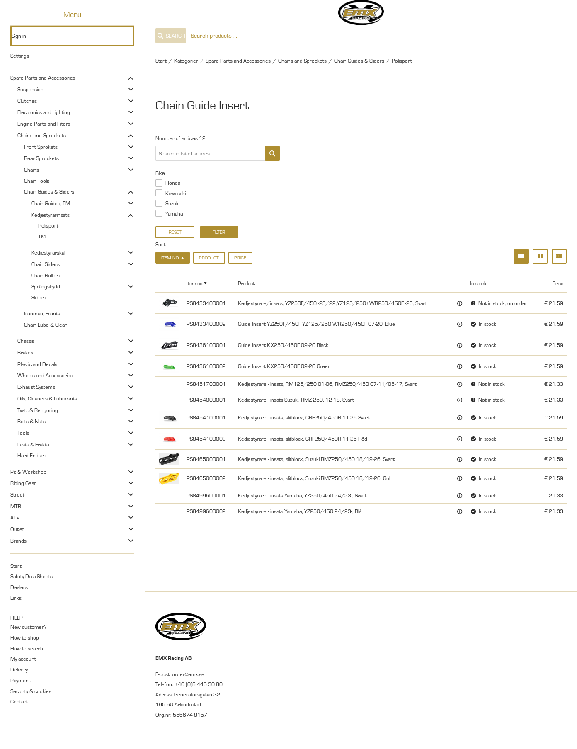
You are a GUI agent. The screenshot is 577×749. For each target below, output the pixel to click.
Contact (19, 701)
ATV (14, 517)
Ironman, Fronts (42, 313)
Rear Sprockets (41, 158)
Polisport (48, 225)
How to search (26, 648)
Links (16, 597)
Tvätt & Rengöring (37, 410)
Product (209, 258)
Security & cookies (30, 691)
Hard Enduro (31, 455)
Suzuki (172, 203)
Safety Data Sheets (31, 576)
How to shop (24, 637)
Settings (19, 55)
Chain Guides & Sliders (49, 191)
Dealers (19, 587)
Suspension (30, 89)
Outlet (17, 529)
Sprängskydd (45, 286)
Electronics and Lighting (43, 112)
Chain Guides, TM (50, 203)
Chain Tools (36, 180)
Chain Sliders (45, 264)
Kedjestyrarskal (48, 252)
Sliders (38, 297)
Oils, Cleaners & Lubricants (47, 398)
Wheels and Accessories (45, 375)
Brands (18, 540)
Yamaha (174, 213)
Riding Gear (23, 483)
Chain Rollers (45, 275)
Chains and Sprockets (41, 135)
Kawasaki (175, 193)
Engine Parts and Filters (43, 123)
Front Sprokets (41, 146)
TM (42, 236)
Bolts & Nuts (31, 421)
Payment (20, 680)
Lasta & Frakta (33, 444)
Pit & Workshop (28, 471)
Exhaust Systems (36, 386)
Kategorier (186, 60)
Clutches (27, 100)
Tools (23, 432)
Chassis (25, 340)
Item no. (195, 283)
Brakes (25, 352)
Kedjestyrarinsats (50, 214)
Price (240, 258)
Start (16, 565)
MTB (15, 506)
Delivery (19, 669)
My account (23, 658)
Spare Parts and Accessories (42, 77)
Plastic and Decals (37, 364)
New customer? (28, 626)
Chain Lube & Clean (46, 324)
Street (17, 494)
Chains (31, 169)
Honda (172, 182)
